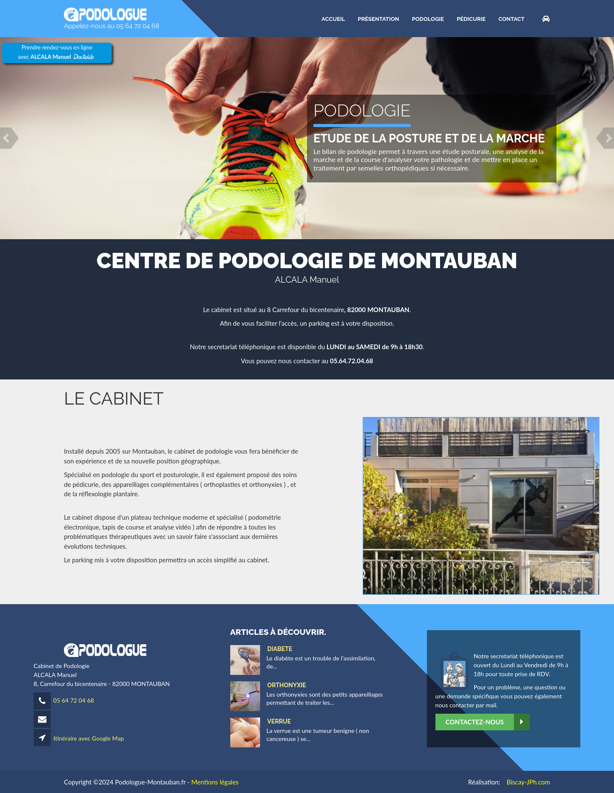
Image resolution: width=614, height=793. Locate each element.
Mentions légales (215, 782)
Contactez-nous (537, 722)
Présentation (378, 18)
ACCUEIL (333, 18)
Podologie (428, 18)
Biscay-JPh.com (528, 782)
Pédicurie (471, 18)
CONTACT (511, 18)
